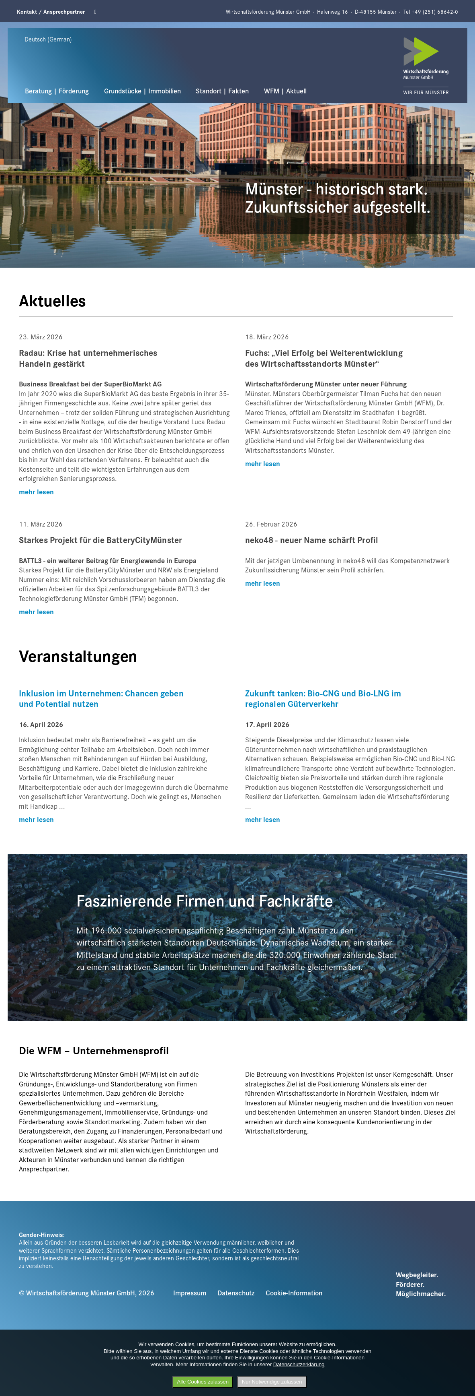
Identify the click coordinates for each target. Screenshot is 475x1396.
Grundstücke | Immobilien (142, 90)
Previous (12, 26)
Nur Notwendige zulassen (272, 1382)
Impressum (189, 1292)
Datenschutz (235, 1292)
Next (434, 26)
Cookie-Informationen (339, 1358)
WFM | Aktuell (285, 90)
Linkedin (97, 11)
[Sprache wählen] (56, 39)
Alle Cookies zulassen (203, 1382)
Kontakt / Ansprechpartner (51, 11)
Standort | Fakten (222, 90)
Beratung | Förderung (57, 90)
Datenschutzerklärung (299, 1364)
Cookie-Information (294, 1292)
